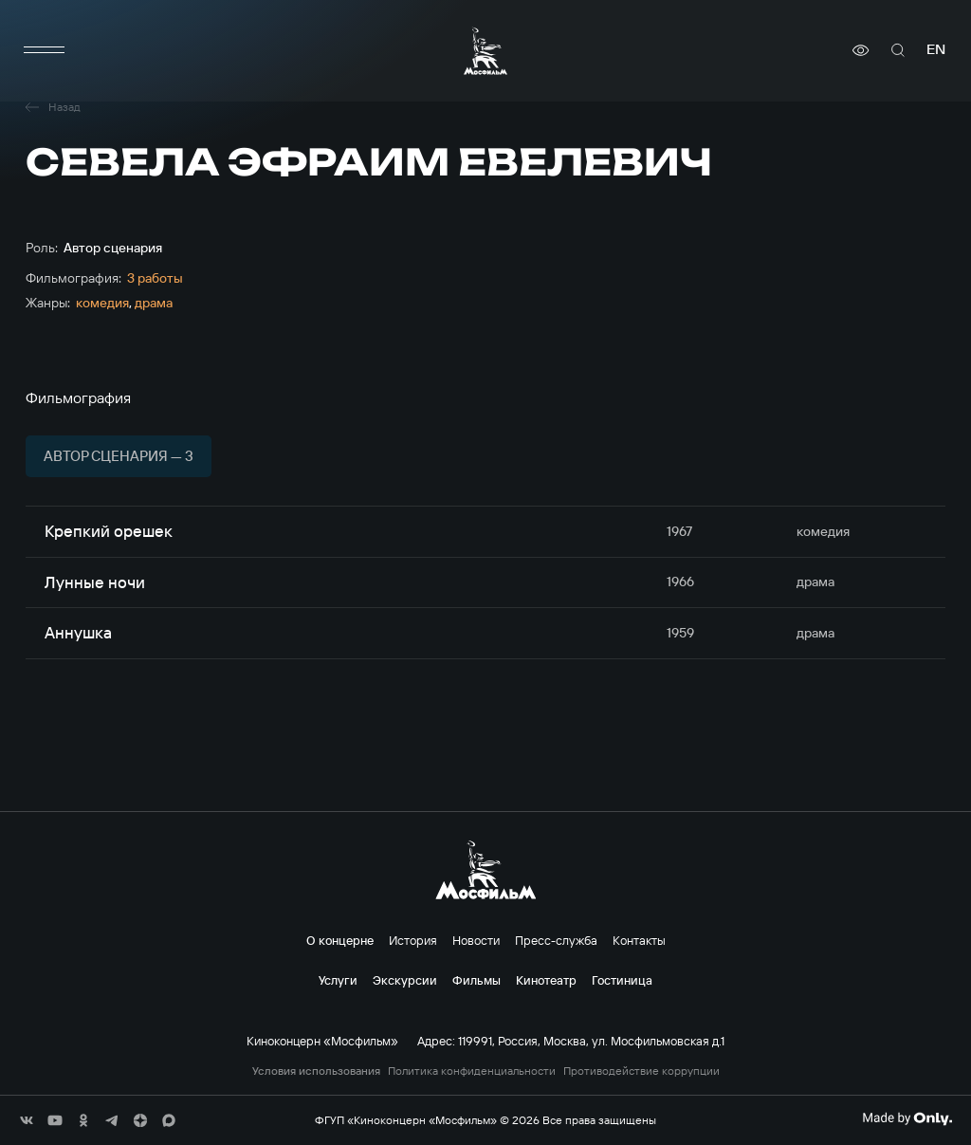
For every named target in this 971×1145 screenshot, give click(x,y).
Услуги (338, 980)
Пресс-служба (556, 940)
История (413, 940)
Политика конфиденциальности (472, 1071)
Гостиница (622, 980)
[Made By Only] (907, 1118)
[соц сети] (26, 1120)
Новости (476, 940)
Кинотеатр (546, 980)
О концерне (340, 940)
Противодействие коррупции (641, 1071)
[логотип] (485, 51)
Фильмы (476, 980)
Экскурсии (405, 980)
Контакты (639, 940)
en (935, 50)
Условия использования (316, 1071)
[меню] (45, 50)
